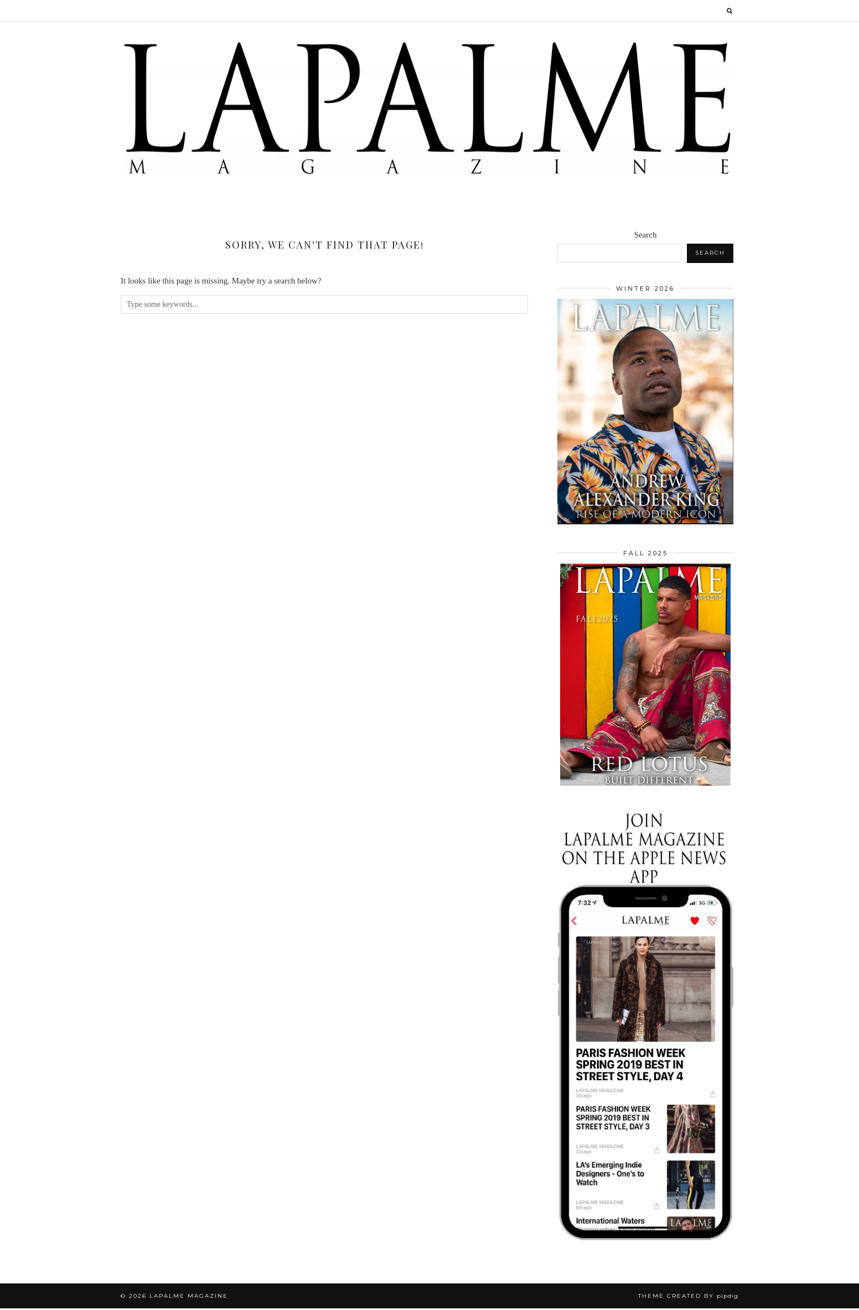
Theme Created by (688, 1297)
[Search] (730, 10)
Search (645, 236)
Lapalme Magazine (188, 1297)
